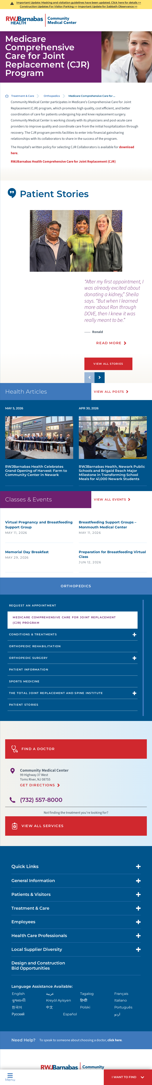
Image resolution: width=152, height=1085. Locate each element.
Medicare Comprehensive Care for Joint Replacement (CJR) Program (64, 620)
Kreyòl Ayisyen (58, 1000)
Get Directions (37, 785)
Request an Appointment (32, 605)
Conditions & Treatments (33, 634)
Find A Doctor (33, 749)
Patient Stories (24, 704)
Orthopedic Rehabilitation (35, 646)
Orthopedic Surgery (28, 657)
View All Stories (109, 363)
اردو (117, 1014)
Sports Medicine (24, 681)
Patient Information (28, 669)
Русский (18, 1014)
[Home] (41, 20)
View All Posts (109, 392)
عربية (50, 994)
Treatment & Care (22, 95)
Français (121, 994)
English (18, 994)
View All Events (110, 499)
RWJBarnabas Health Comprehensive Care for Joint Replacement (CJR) (63, 161)
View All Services (37, 826)
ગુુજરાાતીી (19, 1000)
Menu (10, 1077)
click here (114, 1040)
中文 (49, 1007)
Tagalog (87, 994)
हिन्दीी (83, 1000)
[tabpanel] (76, 241)
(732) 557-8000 (41, 799)
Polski (85, 1007)
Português (123, 1007)
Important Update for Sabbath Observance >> (107, 6)
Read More (108, 343)
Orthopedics (52, 95)
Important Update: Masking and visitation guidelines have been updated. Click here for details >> (78, 2)
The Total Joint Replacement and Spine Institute (56, 693)
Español (70, 1014)
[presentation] (118, 315)
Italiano (120, 1000)
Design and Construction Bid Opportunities (38, 965)
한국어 (17, 1007)
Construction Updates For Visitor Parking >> (48, 6)
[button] (128, 1077)
